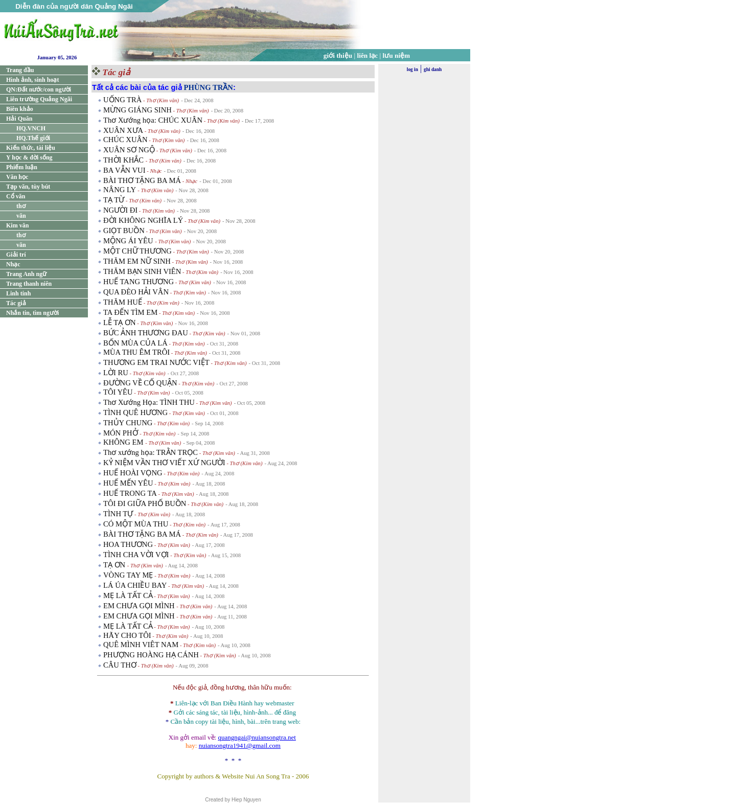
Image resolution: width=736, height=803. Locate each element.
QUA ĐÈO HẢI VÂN (136, 292)
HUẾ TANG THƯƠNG (138, 282)
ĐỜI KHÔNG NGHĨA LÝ (143, 220)
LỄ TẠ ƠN (119, 322)
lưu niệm (396, 55)
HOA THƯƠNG (128, 544)
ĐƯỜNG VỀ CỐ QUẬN (140, 383)
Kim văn (17, 225)
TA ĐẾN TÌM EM (130, 312)
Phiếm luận (21, 167)
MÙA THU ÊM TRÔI (136, 352)
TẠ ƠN (115, 565)
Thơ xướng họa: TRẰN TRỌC (150, 452)
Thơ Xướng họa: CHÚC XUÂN (152, 120)
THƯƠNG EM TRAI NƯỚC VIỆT (156, 362)
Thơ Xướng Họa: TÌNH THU (149, 402)
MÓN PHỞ (121, 433)
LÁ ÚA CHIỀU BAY (135, 585)
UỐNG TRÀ (122, 100)
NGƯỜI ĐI (120, 210)
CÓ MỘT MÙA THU (135, 524)
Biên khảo (19, 108)
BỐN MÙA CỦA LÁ (135, 343)
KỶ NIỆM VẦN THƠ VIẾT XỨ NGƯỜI (164, 462)
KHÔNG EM (124, 442)
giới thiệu (338, 55)
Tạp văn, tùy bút (28, 186)
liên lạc (367, 55)
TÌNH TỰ (118, 514)
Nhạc (13, 264)
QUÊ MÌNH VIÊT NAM (140, 644)
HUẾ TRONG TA (130, 493)
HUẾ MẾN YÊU (128, 483)
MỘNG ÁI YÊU (129, 241)
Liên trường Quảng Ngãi (39, 99)
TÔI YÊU (118, 392)
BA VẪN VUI (124, 170)
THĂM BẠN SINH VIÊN (142, 271)
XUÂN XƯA (123, 130)
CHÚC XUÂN (125, 139)
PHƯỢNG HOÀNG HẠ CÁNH (151, 655)
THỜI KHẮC (124, 160)
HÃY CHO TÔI (127, 635)
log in (412, 69)
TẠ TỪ (113, 200)
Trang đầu (20, 70)
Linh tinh (18, 293)
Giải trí (16, 254)
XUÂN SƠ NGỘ (129, 150)
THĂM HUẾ (122, 302)
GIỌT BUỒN (124, 230)
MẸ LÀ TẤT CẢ (128, 595)
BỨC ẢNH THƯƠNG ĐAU (145, 333)
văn (21, 215)
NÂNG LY (120, 190)
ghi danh (433, 69)
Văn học (17, 176)
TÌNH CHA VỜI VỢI (136, 554)
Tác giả (16, 303)
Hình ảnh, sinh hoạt (32, 79)
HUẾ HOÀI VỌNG (133, 473)
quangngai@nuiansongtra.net (256, 737)
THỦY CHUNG (127, 423)
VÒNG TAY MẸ (128, 575)
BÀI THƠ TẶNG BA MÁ (142, 180)
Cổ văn (15, 196)
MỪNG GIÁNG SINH (137, 110)
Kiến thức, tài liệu (30, 147)
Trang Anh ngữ (26, 274)
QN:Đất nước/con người (38, 89)
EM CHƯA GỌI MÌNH (139, 606)
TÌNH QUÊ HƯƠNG (135, 412)
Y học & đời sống (29, 157)
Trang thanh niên (29, 283)
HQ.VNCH (30, 128)
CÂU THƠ (119, 665)
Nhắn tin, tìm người (32, 312)
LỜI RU (115, 373)
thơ (21, 206)
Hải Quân (19, 118)
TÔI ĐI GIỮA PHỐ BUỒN (144, 503)
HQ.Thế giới (33, 138)
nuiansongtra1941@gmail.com (240, 745)
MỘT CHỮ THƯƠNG (137, 251)
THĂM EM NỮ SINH (137, 261)
